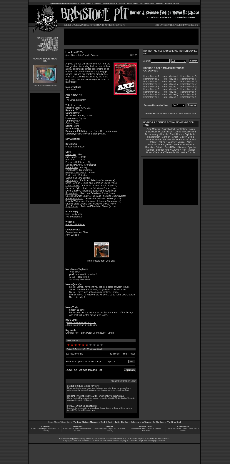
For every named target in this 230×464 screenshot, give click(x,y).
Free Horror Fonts (147, 4)
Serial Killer (170, 147)
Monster (171, 142)
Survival (175, 150)
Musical (181, 142)
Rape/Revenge (187, 144)
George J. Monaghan (76, 172)
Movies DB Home (172, 4)
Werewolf (169, 152)
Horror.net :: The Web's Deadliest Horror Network (100, 441)
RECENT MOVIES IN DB (47, 38)
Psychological (153, 144)
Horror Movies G (151, 92)
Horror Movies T (188, 79)
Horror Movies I (151, 97)
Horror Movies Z (188, 94)
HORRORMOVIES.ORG (189, 25)
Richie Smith (72, 193)
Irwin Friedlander (74, 214)
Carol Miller (71, 170)
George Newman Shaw (77, 196)
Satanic (159, 147)
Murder (89, 333)
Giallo (183, 137)
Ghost (175, 137)
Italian (153, 142)
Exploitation (190, 134)
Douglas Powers (74, 165)
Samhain (109, 427)
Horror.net (45, 427)
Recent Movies (132, 4)
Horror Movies (183, 427)
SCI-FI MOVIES (51, 42)
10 (102, 345)
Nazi (189, 142)
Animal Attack (169, 129)
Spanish (192, 147)
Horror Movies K (170, 79)
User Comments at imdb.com (81, 322)
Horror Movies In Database (61, 4)
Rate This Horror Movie (106, 131)
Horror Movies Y (188, 92)
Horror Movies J (170, 76)
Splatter (150, 150)
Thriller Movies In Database (114, 4)
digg (125, 353)
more (111, 333)
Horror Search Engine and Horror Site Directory (45, 430)
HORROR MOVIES (71, 25)
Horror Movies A (151, 76)
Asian (192, 129)
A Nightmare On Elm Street (153, 422)
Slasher (182, 147)
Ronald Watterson (74, 198)
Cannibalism (167, 131)
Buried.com (77, 427)
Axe (77, 333)
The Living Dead (174, 422)
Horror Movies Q (170, 94)
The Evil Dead (106, 422)
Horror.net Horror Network (159, 439)
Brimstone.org (79, 439)
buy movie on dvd (74, 353)
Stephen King (162, 150)
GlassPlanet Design (136, 441)
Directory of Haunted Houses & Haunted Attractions (146, 430)
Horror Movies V (188, 84)
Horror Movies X (188, 89)
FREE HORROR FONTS (47, 46)
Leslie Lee (71, 154)
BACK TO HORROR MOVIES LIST (84, 370)
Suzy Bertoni (72, 206)
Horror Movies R (170, 97)
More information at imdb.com (82, 325)
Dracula (164, 134)
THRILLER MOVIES (49, 44)
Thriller (191, 150)
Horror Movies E (151, 86)
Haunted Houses (145, 427)
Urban (149, 152)
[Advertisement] (45, 148)
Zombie (191, 152)
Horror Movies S (188, 76)
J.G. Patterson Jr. (74, 216)
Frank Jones (72, 167)
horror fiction (86, 429)
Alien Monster (153, 129)
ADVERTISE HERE (49, 48)
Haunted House (170, 139)
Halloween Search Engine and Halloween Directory (109, 430)
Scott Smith (71, 178)
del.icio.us (114, 353)
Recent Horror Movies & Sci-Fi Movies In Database (171, 113)
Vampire (158, 152)
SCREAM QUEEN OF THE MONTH (82, 406)
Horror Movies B (151, 79)
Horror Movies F (151, 89)
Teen (183, 150)
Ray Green (71, 159)
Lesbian (162, 142)
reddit (132, 353)
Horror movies (68, 429)
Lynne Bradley (73, 190)
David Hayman (73, 183)
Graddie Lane (72, 203)
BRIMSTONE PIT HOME (47, 50)
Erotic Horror (176, 134)
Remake (149, 147)
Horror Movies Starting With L (91, 133)
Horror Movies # (188, 97)
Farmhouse (100, 333)
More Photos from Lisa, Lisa (101, 261)
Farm (82, 333)
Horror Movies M (170, 84)
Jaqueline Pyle (73, 188)
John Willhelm (72, 235)
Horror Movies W (188, 86)
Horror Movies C (151, 81)
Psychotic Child (170, 144)
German (166, 137)
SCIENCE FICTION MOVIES (92, 25)
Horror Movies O (170, 89)
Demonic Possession (185, 131)
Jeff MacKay (72, 180)
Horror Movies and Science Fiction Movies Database (183, 430)
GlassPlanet (160, 441)
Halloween (135, 422)
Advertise (159, 4)
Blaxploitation (152, 131)
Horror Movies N (170, 86)
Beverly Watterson (75, 201)
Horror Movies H (151, 94)
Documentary (151, 134)
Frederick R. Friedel (75, 146)
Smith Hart (71, 175)
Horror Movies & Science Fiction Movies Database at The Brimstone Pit (113, 439)
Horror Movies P (170, 92)
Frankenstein (153, 137)
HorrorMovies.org (66, 439)
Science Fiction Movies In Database (87, 4)
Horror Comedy (188, 139)
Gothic (191, 137)
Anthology (182, 129)
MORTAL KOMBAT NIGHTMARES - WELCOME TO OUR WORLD (95, 396)
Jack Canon (71, 157)
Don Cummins (73, 185)
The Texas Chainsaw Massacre (85, 422)
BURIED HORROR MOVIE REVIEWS (83, 386)
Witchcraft (181, 152)
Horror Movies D (151, 84)
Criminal (70, 333)
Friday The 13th (121, 422)
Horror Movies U (188, 81)
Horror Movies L (170, 81)
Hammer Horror (153, 139)
